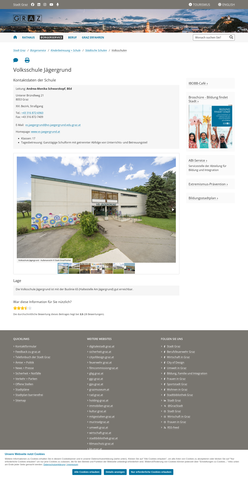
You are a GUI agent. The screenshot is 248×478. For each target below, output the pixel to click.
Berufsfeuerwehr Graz (181, 352)
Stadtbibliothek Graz (180, 395)
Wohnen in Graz (177, 389)
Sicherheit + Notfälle (28, 373)
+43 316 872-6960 (32, 113)
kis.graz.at (95, 449)
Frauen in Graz (176, 379)
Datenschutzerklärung (54, 464)
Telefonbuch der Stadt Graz (32, 357)
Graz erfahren (93, 37)
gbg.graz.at (96, 373)
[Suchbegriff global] (211, 37)
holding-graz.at (98, 400)
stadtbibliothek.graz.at (103, 438)
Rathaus (28, 37)
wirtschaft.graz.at (100, 433)
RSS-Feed (173, 427)
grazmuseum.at (99, 389)
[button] (228, 5)
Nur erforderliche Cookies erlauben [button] (151, 472)
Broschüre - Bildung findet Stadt (208, 99)
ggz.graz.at (96, 379)
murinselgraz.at (99, 422)
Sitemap (20, 400)
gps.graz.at (96, 384)
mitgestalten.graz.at (102, 416)
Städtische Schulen (96, 50)
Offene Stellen (24, 384)
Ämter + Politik (24, 362)
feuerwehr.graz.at (100, 362)
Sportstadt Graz (177, 384)
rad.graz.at (96, 395)
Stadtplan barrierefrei (29, 395)
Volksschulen (119, 50)
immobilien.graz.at (101, 406)
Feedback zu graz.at (27, 352)
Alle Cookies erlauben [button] (86, 472)
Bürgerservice (51, 37)
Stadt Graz (20, 5)
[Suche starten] (231, 37)
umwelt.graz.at (98, 427)
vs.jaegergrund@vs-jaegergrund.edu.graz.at (53, 125)
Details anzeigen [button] (115, 472)
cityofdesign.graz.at (101, 357)
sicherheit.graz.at (100, 352)
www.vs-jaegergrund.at (45, 132)
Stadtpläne (22, 389)
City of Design (175, 362)
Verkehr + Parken (26, 379)
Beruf (72, 37)
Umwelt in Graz (176, 368)
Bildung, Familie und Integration (187, 373)
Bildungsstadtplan (203, 198)
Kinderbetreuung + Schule (66, 50)
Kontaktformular (26, 346)
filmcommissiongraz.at (103, 368)
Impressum (72, 464)
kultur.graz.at (97, 411)
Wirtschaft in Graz (178, 357)
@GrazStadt (175, 406)
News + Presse (24, 368)
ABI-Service (198, 160)
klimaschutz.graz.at (101, 443)
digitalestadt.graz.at (101, 346)
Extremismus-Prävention (208, 184)
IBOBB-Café (198, 83)
